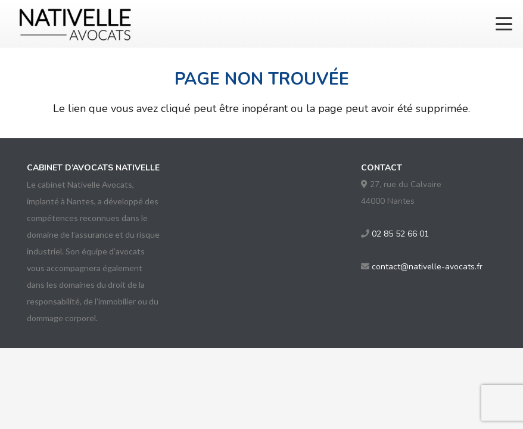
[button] (504, 23)
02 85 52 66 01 (400, 234)
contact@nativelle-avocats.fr (427, 266)
